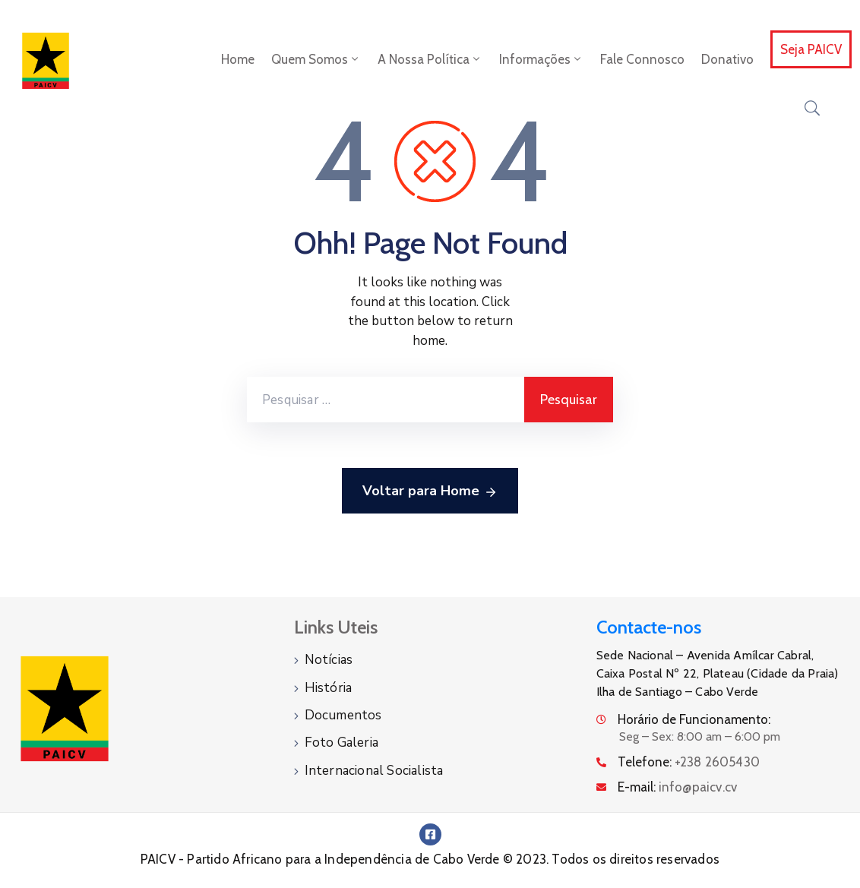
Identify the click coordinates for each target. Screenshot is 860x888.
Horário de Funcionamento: (694, 719)
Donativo (727, 59)
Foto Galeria (341, 742)
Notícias (329, 659)
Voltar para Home (430, 491)
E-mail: (678, 787)
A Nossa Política (430, 59)
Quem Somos (316, 59)
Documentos (343, 714)
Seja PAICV (811, 49)
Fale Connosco (642, 59)
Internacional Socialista (374, 769)
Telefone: (689, 761)
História (329, 687)
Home (238, 59)
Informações (541, 59)
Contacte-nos (648, 627)
